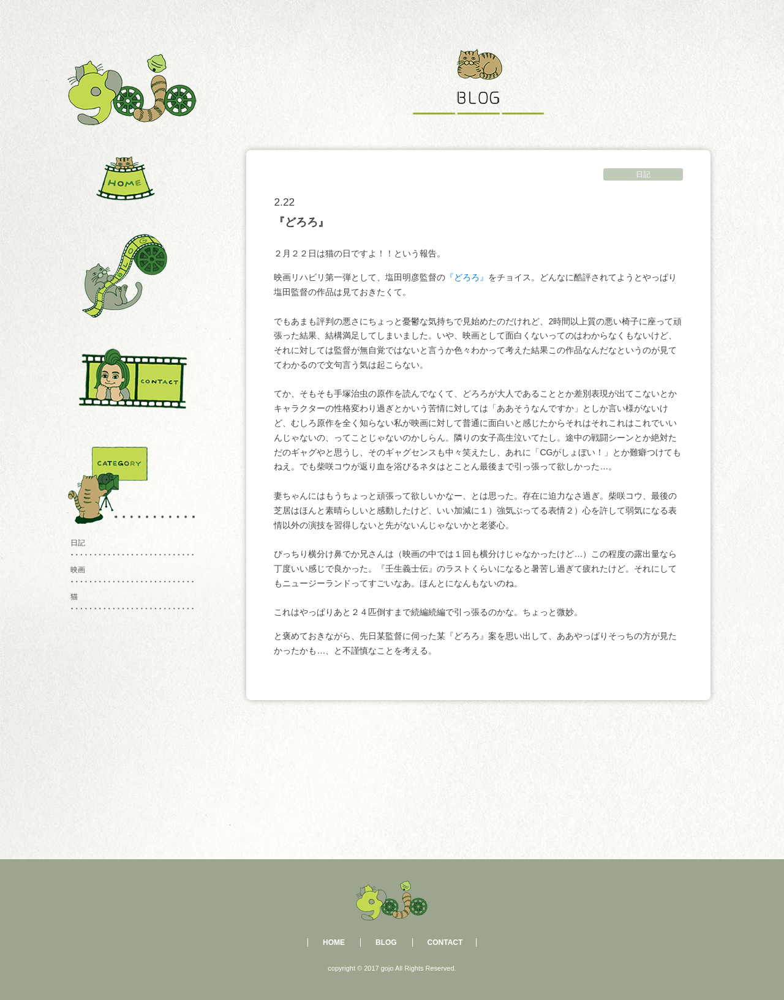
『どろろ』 (466, 277)
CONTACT (445, 942)
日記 (643, 174)
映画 (77, 569)
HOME (334, 942)
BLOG (386, 942)
